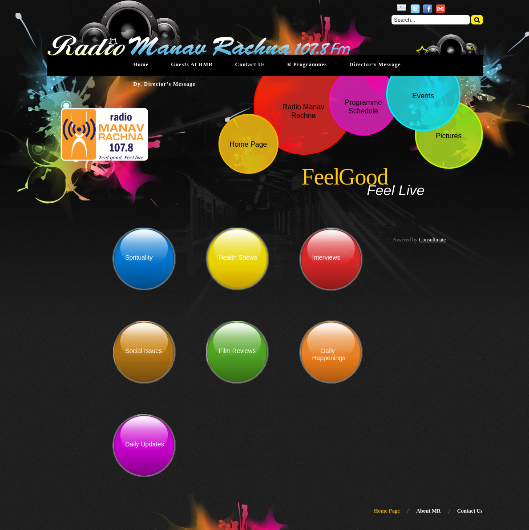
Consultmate (432, 240)
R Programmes (307, 64)
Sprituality (139, 257)
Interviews (326, 257)
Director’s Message (375, 64)
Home (141, 64)
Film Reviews (237, 350)
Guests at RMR (192, 64)
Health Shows (238, 257)
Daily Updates (144, 444)
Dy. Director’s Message (164, 84)
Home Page (387, 511)
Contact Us (250, 64)
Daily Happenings (329, 354)
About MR (428, 511)
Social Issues (143, 350)
